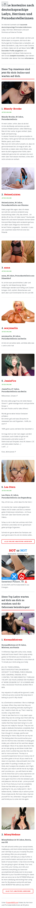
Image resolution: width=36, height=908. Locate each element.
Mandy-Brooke (13, 108)
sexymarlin (11, 328)
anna (7, 267)
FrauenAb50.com (12, 902)
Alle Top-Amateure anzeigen (18, 891)
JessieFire (10, 380)
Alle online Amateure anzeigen (18, 541)
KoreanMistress (13, 639)
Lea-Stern (9, 487)
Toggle (5, 4)
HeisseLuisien (12, 194)
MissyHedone (12, 834)
